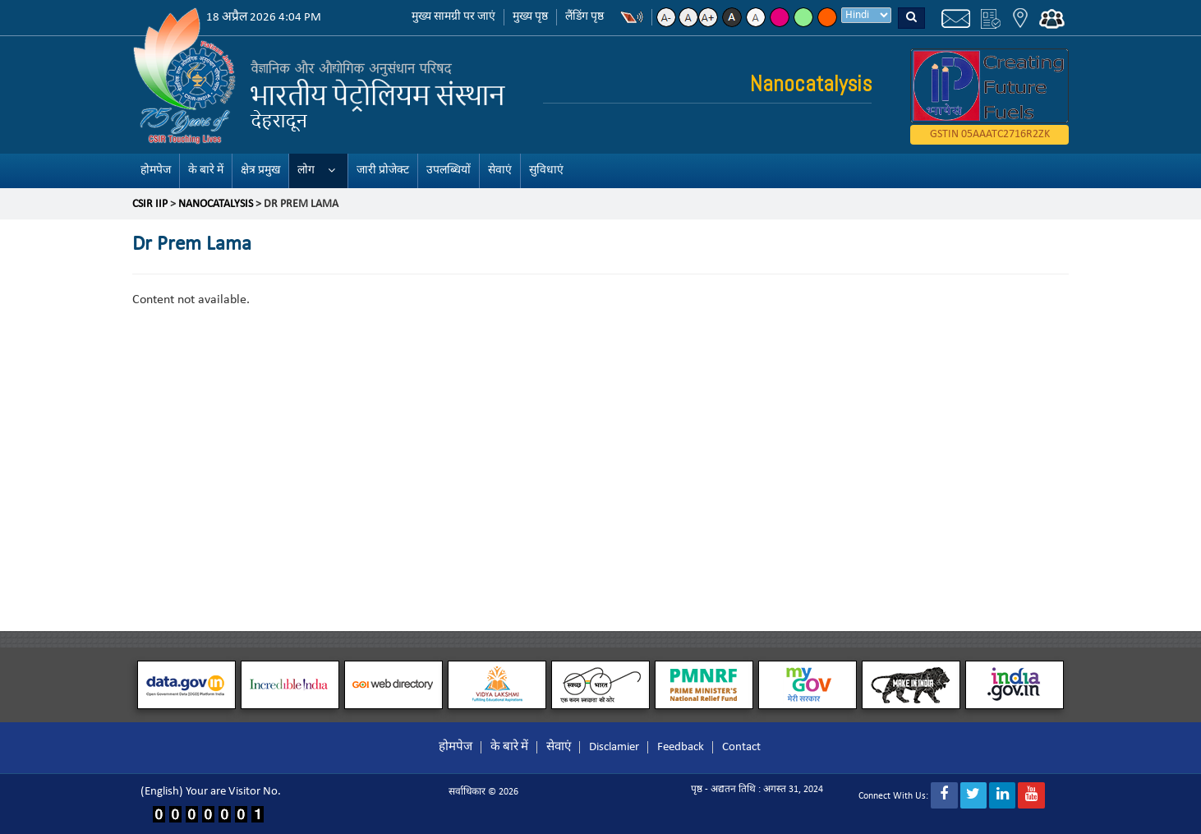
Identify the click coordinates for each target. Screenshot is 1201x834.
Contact (741, 747)
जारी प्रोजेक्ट (383, 170)
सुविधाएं (546, 170)
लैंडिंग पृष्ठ (584, 17)
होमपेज (155, 170)
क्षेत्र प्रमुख (260, 170)
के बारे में (205, 170)
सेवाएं (500, 170)
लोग (306, 170)
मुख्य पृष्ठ (530, 17)
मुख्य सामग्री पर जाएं (453, 17)
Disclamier (614, 747)
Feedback (680, 747)
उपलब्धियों (448, 170)
